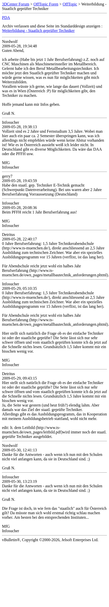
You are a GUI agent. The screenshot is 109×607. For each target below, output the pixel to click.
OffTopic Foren (46, 4)
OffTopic (69, 4)
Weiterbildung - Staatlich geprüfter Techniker (38, 30)
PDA (6, 17)
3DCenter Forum (15, 4)
